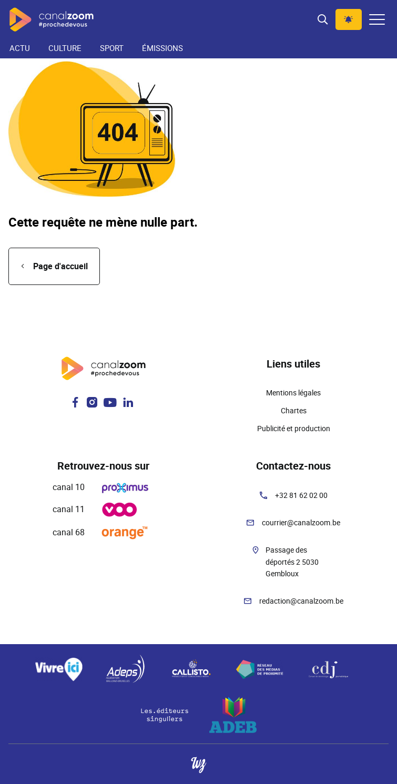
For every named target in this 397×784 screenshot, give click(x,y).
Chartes (294, 410)
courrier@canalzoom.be (301, 522)
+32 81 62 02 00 (301, 495)
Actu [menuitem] (19, 48)
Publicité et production (293, 428)
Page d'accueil (60, 266)
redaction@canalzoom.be (301, 601)
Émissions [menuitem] (162, 48)
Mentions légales (293, 393)
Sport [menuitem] (112, 48)
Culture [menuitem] (65, 48)
